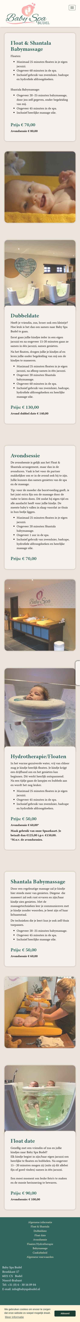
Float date (40, 1235)
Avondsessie (40, 1240)
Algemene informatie (40, 1222)
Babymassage (40, 1248)
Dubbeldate (40, 1231)
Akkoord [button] (65, 1313)
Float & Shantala (40, 1227)
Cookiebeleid (40, 1253)
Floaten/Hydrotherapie (40, 1244)
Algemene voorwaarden (40, 1257)
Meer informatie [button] (14, 1317)
